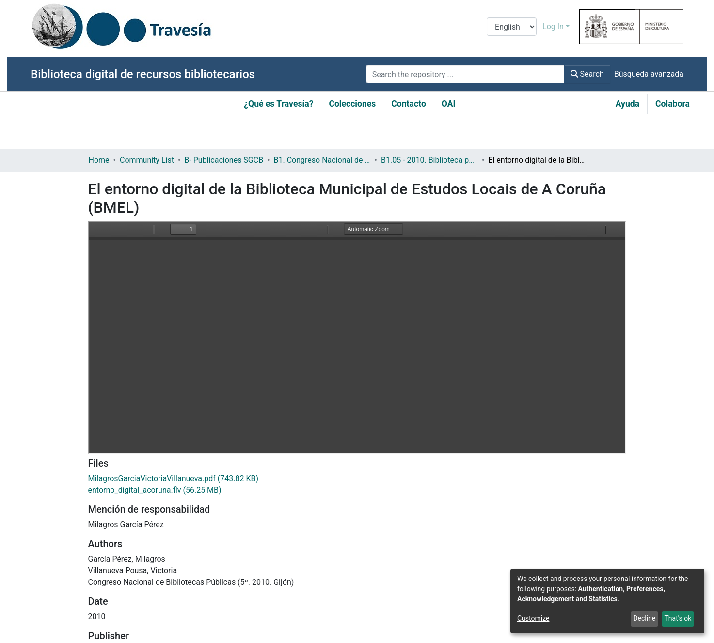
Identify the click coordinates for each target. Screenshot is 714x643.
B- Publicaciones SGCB (223, 160)
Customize (533, 618)
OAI (449, 104)
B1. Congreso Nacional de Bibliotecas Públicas (322, 160)
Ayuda (627, 104)
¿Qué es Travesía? (278, 104)
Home (99, 160)
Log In (553, 26)
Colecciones (352, 104)
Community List (147, 160)
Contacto (408, 104)
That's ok (677, 618)
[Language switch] (512, 26)
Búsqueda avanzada (648, 73)
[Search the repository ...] (465, 74)
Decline (644, 618)
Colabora (672, 104)
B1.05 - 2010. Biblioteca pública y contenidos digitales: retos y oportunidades (429, 160)
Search (587, 73)
